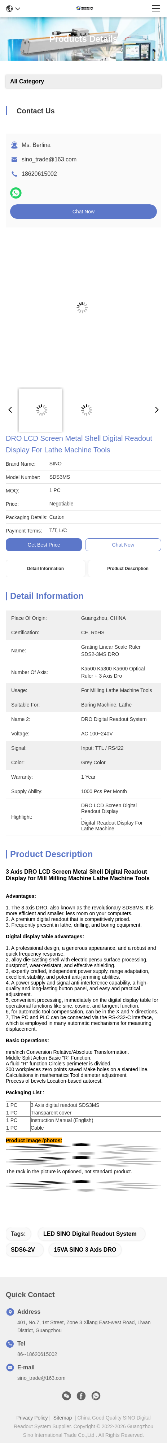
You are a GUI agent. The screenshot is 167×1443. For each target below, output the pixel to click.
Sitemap (62, 1418)
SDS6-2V (23, 1250)
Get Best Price (43, 544)
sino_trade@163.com (49, 159)
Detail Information (45, 568)
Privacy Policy (32, 1418)
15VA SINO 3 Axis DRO (85, 1250)
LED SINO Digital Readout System (90, 1234)
